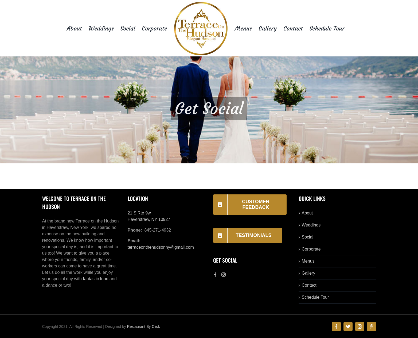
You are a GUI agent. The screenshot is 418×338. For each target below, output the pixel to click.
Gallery (308, 273)
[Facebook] (215, 274)
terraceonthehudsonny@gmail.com (161, 247)
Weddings (311, 225)
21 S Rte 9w (139, 213)
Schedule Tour (315, 297)
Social (308, 237)
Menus (308, 261)
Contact (309, 285)
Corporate (311, 249)
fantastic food (95, 278)
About (307, 213)
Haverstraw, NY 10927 (149, 219)
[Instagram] (223, 274)
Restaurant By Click (143, 326)
